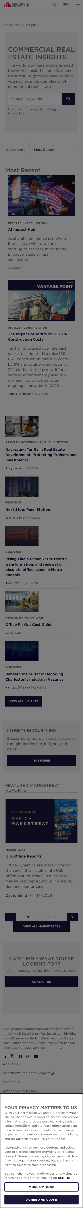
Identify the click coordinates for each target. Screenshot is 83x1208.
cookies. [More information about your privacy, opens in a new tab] (64, 1198)
